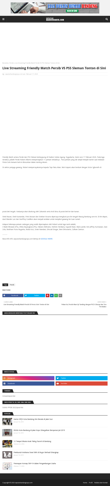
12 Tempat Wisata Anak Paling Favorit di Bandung (32, 441)
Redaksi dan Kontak (101, 483)
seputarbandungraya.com (14, 74)
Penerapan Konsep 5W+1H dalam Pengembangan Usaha (35, 463)
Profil (91, 483)
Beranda (5, 63)
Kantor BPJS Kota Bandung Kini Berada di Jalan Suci (33, 419)
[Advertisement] (55, 43)
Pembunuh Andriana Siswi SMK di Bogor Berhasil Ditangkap (36, 452)
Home (85, 483)
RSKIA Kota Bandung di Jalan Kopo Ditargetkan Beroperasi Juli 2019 (39, 430)
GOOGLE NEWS (47, 239)
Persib (11, 63)
